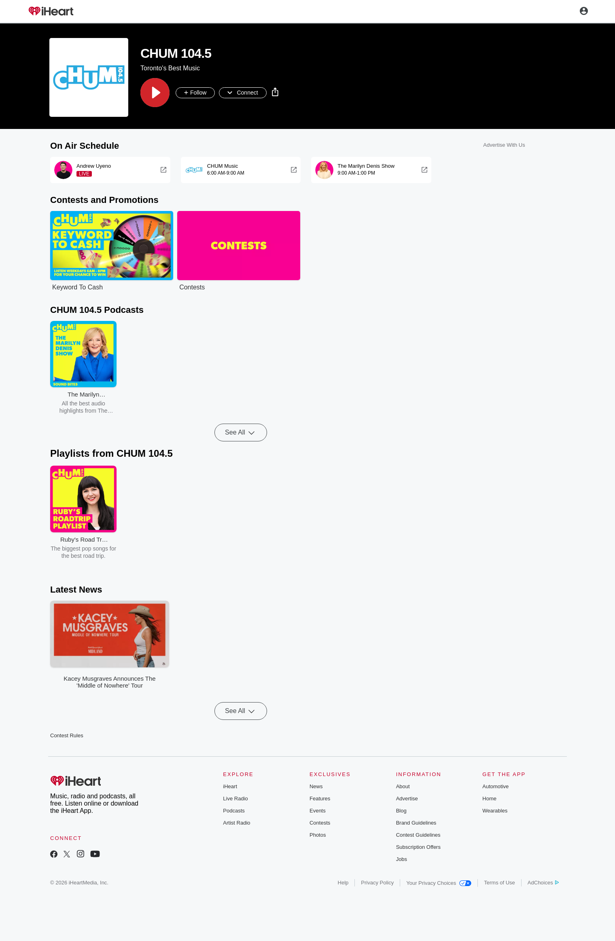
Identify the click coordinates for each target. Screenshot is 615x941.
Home (489, 798)
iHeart (230, 786)
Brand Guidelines (416, 823)
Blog (401, 811)
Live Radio (235, 798)
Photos (318, 835)
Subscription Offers (418, 847)
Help (343, 883)
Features (320, 798)
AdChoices (543, 883)
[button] (155, 92)
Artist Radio (236, 823)
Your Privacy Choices (438, 883)
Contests (320, 823)
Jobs (401, 859)
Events (318, 811)
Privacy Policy (377, 883)
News (316, 786)
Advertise (407, 798)
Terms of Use (499, 883)
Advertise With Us (504, 145)
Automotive (495, 786)
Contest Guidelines (418, 835)
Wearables (494, 811)
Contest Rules (66, 735)
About (403, 786)
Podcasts (233, 811)
